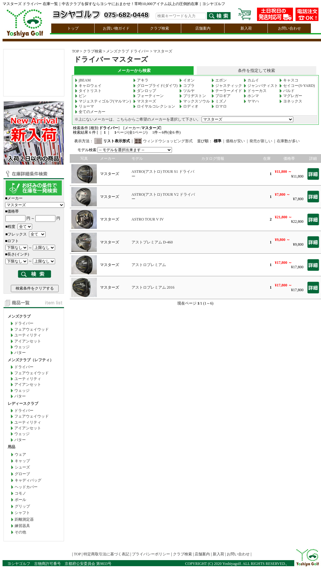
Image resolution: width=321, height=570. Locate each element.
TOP (75, 51)
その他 (20, 532)
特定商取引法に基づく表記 (106, 554)
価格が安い (235, 141)
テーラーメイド (226, 90)
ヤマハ (251, 101)
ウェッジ (22, 347)
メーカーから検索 (134, 70)
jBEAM (83, 80)
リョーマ (84, 106)
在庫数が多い (288, 141)
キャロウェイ (88, 85)
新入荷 (246, 28)
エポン (219, 80)
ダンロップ (144, 90)
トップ (73, 28)
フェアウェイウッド (31, 329)
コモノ (20, 493)
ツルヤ (187, 90)
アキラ (140, 80)
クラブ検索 (159, 28)
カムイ (251, 80)
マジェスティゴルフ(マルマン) (103, 101)
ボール (20, 499)
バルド (287, 90)
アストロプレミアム (149, 265)
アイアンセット (27, 341)
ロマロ (219, 106)
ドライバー (23, 323)
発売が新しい (260, 141)
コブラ (187, 85)
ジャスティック (226, 85)
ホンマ (251, 96)
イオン (187, 80)
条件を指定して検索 (256, 70)
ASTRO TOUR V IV (148, 219)
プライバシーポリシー (151, 554)
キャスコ (288, 80)
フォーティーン (148, 96)
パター (20, 352)
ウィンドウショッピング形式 (168, 141)
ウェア (20, 454)
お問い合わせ (289, 28)
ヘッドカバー (26, 487)
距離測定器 (24, 519)
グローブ (22, 474)
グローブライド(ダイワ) (155, 85)
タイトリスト (88, 90)
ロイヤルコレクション (154, 106)
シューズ (22, 467)
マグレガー (290, 96)
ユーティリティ (27, 335)
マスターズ (162, 51)
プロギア (221, 96)
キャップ (22, 461)
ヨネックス (290, 101)
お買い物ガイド (116, 28)
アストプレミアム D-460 (152, 242)
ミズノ (219, 101)
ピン (80, 96)
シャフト (22, 512)
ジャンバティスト (261, 85)
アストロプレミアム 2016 (153, 287)
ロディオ (188, 106)
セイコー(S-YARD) (297, 85)
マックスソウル (194, 101)
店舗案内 (202, 28)
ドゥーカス (255, 90)
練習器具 (22, 526)
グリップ (22, 506)
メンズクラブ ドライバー (127, 51)
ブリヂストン (192, 96)
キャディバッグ (28, 480)
